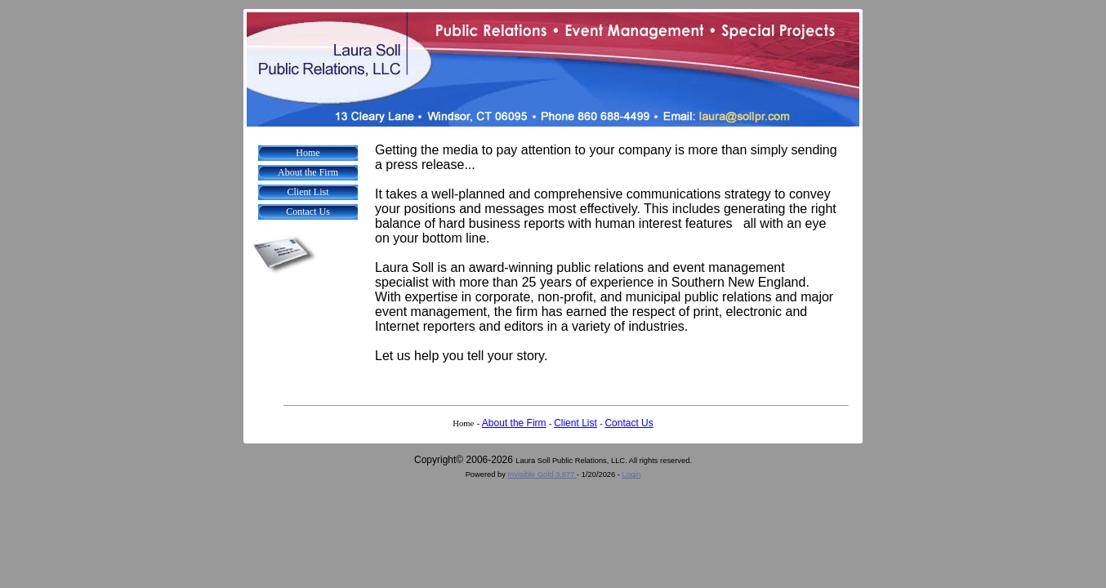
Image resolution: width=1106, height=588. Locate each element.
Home (307, 152)
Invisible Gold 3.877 (543, 474)
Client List (308, 192)
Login (631, 474)
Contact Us (308, 211)
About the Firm (308, 172)
